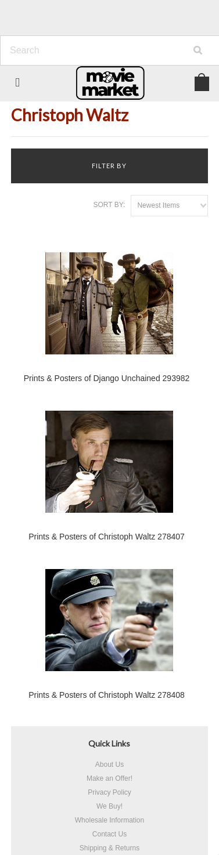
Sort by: (109, 205)
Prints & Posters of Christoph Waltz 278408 (106, 695)
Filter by (109, 165)
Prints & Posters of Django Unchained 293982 (107, 378)
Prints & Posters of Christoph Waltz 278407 (106, 536)
